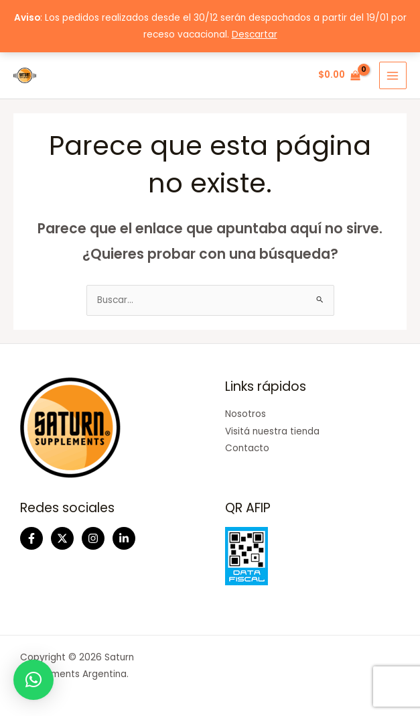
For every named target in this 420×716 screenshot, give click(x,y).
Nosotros (245, 414)
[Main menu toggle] (393, 75)
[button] (33, 680)
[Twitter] (62, 538)
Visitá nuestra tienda (272, 431)
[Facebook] (31, 538)
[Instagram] (93, 538)
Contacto (247, 448)
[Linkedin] (124, 538)
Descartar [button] (254, 34)
